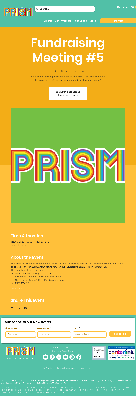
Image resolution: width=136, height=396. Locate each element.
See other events (68, 95)
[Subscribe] (120, 334)
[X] (58, 357)
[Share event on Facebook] (12, 308)
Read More (16, 288)
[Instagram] (72, 357)
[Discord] (45, 357)
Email (75, 328)
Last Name (43, 328)
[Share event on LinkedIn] (25, 308)
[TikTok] (52, 357)
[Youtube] (65, 357)
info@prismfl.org (65, 351)
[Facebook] (78, 357)
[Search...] (64, 9)
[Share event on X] (18, 308)
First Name (11, 328)
